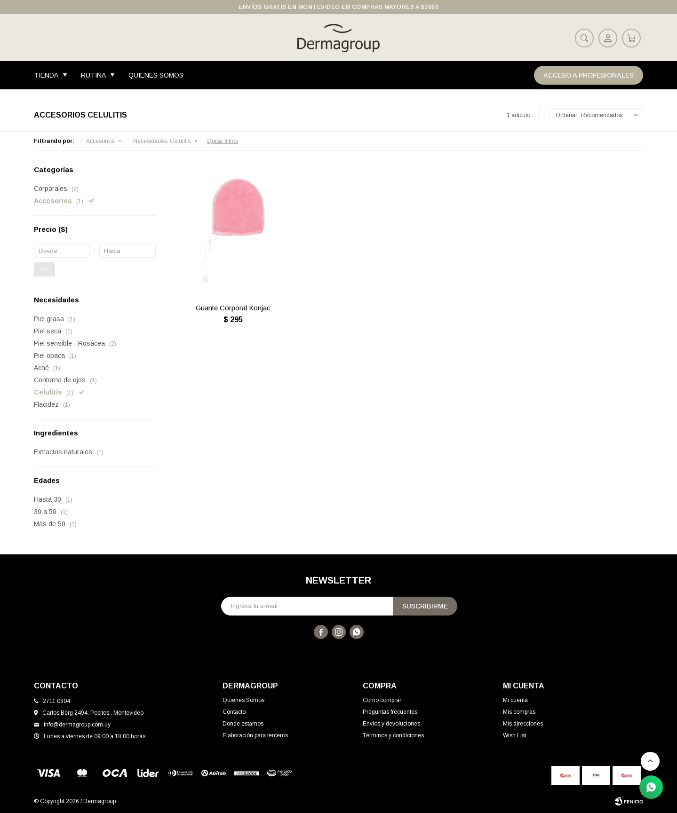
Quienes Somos (155, 75)
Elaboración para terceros (255, 735)
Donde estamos (243, 723)
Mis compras (519, 712)
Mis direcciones (523, 723)
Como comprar (382, 700)
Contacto (234, 712)
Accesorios (100, 141)
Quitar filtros (222, 141)
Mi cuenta (515, 700)
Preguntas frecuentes (390, 712)
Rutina (93, 75)
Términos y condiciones (393, 735)
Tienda (46, 75)
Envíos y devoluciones (391, 723)
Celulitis (162, 141)
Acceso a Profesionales (588, 75)
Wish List (514, 735)
